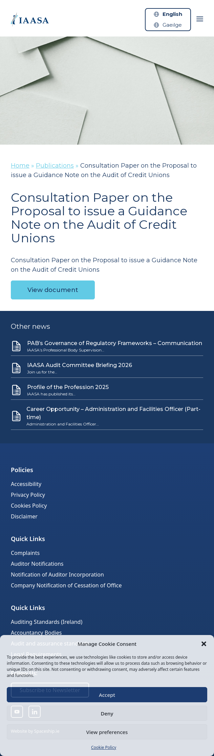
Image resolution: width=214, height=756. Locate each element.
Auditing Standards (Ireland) (46, 622)
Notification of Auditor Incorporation (57, 574)
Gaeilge (172, 25)
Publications (55, 165)
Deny (107, 713)
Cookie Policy (103, 747)
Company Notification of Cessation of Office (66, 585)
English (172, 14)
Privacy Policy (28, 494)
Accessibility (26, 484)
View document (52, 290)
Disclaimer (24, 516)
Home (20, 165)
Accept (107, 694)
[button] (203, 643)
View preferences (107, 732)
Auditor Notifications (37, 563)
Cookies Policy (29, 505)
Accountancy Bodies (36, 632)
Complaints (25, 553)
